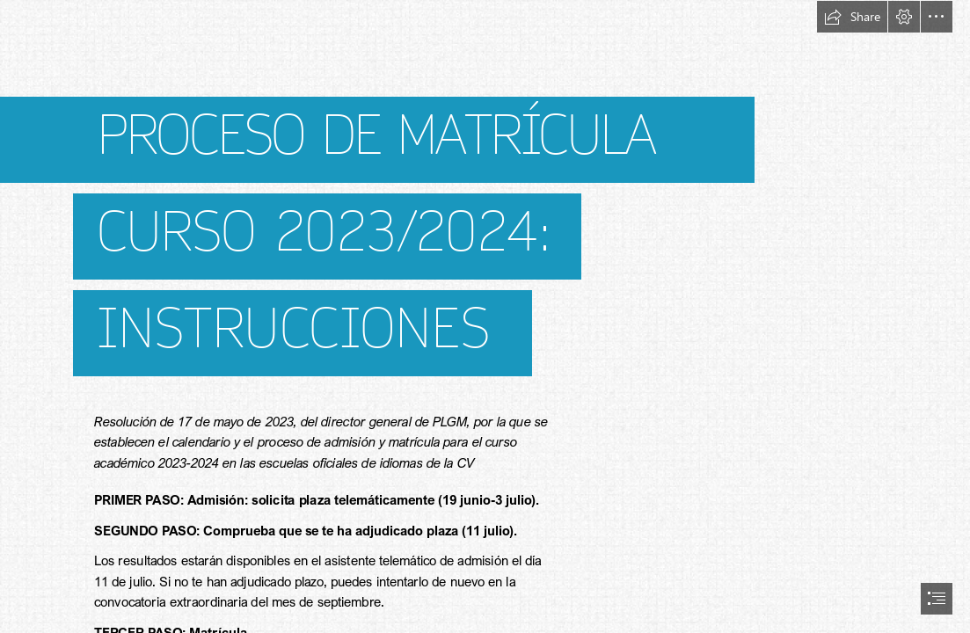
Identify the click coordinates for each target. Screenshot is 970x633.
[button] (852, 17)
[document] (485, 316)
